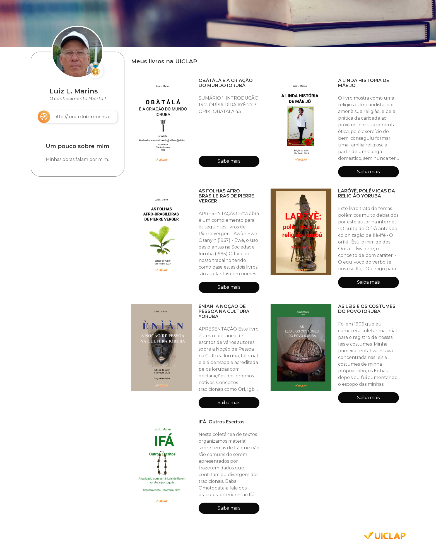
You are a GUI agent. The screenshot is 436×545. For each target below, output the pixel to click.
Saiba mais (229, 161)
